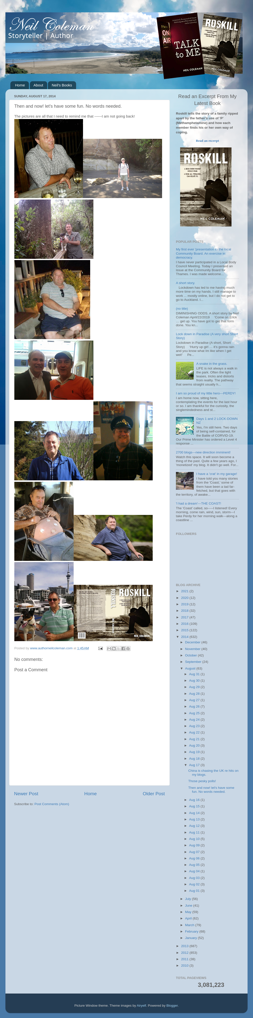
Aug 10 (195, 839)
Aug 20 (195, 745)
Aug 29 (195, 687)
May (188, 912)
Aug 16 (195, 800)
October (191, 655)
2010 (185, 965)
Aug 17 (195, 765)
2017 (185, 617)
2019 (185, 604)
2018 (185, 610)
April (189, 918)
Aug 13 (195, 819)
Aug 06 (195, 858)
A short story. (185, 283)
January (191, 938)
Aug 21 (195, 739)
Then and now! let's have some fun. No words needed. (211, 790)
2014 (185, 637)
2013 (185, 946)
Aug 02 (195, 884)
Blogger (172, 1005)
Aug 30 (195, 680)
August (190, 668)
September (193, 662)
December (193, 642)
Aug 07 (195, 852)
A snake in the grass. (211, 364)
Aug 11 (195, 832)
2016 (185, 624)
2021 (185, 591)
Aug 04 (195, 871)
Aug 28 (195, 693)
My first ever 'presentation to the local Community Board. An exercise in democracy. (203, 253)
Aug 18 (195, 758)
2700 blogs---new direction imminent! (203, 452)
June (189, 905)
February (192, 931)
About (38, 85)
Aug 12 (195, 826)
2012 (185, 953)
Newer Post (26, 793)
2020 (185, 598)
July (188, 899)
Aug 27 (195, 700)
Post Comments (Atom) (52, 804)
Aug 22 (195, 732)
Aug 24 (195, 719)
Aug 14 (195, 813)
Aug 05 (195, 865)
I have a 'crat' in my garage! (216, 474)
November (193, 649)
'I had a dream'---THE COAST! (198, 503)
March (190, 925)
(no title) (182, 308)
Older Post (154, 793)
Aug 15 (195, 806)
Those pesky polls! (202, 781)
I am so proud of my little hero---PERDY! (206, 393)
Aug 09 (195, 845)
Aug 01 (195, 891)
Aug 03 (195, 878)
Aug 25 (195, 713)
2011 (185, 959)
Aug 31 (195, 674)
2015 (185, 630)
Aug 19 (195, 752)
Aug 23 (195, 726)
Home (20, 85)
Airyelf (141, 1005)
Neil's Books (62, 85)
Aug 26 (195, 706)
